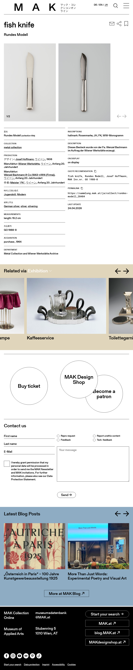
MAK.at (107, 623)
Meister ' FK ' (17, 182)
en (100, 4)
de (95, 4)
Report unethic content (108, 436)
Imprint (45, 664)
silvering (33, 206)
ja (106, 4)
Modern (21, 194)
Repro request (68, 436)
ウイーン (40, 159)
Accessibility (58, 664)
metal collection (13, 147)
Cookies (71, 664)
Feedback (66, 440)
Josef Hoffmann (24, 159)
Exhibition (38, 270)
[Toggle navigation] (126, 6)
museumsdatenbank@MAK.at (50, 615)
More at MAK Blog (66, 594)
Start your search (107, 614)
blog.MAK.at (107, 633)
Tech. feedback (104, 440)
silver (24, 206)
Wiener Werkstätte (29, 163)
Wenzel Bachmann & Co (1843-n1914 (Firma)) (29, 174)
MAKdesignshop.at (107, 642)
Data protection (32, 664)
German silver (11, 206)
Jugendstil (10, 194)
